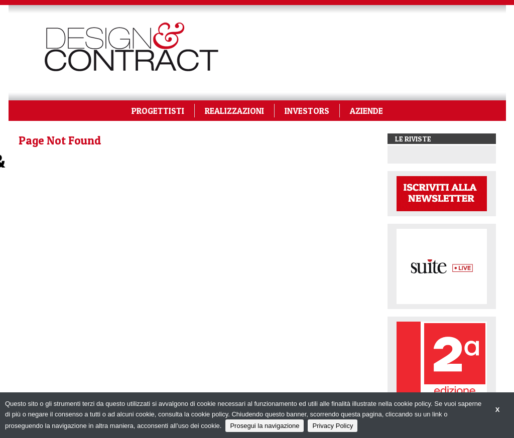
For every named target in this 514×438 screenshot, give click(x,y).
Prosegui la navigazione (264, 425)
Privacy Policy (332, 425)
